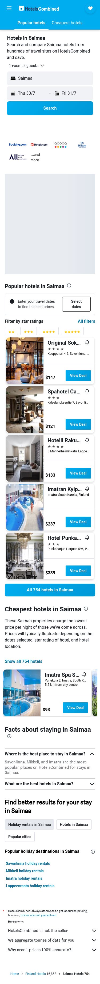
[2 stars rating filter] (11, 333)
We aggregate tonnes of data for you (52, 940)
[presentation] (69, 285)
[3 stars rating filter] (28, 333)
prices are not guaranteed (39, 915)
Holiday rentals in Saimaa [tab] (29, 824)
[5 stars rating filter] (72, 333)
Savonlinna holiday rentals (28, 863)
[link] (50, 590)
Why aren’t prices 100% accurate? (52, 950)
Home (14, 974)
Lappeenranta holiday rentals (30, 886)
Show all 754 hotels (23, 661)
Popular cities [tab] (19, 837)
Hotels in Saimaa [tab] (74, 824)
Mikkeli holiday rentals (25, 871)
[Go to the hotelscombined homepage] (39, 8)
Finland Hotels (35, 974)
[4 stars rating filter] (48, 333)
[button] (9, 8)
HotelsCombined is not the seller (52, 930)
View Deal (78, 375)
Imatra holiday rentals (24, 878)
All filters (86, 321)
